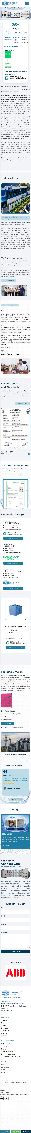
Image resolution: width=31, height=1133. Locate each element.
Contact (4, 1046)
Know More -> (9, 280)
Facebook (4, 1065)
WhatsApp (15, 1131)
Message (4, 932)
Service (4, 1028)
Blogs (4, 1033)
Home (4, 1020)
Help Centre (6, 1044)
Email (3, 916)
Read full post (6, 845)
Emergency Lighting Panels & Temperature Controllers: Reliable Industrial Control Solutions (15, 839)
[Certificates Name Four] (15, 428)
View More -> (7, 723)
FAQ (3, 1049)
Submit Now (16, 951)
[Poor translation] (6, 1098)
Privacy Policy (7, 1051)
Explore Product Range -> (13, 538)
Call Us (5, 1131)
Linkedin (4, 1072)
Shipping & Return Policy (11, 1056)
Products (5, 1025)
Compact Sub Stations (15, 627)
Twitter (3, 1070)
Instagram (5, 1067)
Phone (3, 924)
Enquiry (26, 1131)
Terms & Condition (8, 1054)
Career (4, 1036)
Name (3, 908)
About (4, 1023)
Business (5, 1030)
